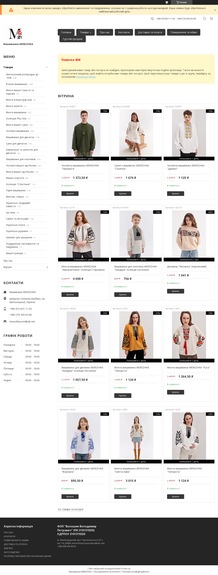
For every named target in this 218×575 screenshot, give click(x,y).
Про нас (105, 32)
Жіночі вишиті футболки (20, 171)
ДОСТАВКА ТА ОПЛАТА (15, 544)
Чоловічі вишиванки (17, 131)
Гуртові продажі (72, 39)
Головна (66, 32)
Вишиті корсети (15, 178)
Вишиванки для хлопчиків (21, 159)
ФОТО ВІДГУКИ (12, 552)
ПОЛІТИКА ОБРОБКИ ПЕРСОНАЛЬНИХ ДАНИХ (27, 556)
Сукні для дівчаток (16, 143)
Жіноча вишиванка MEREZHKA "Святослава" (131, 470)
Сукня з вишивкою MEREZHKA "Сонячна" (131, 167)
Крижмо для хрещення (19, 237)
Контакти (124, 32)
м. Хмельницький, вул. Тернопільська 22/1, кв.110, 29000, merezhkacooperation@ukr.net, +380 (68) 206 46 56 (81, 543)
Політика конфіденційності (135, 571)
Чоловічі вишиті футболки (21, 165)
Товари (84, 32)
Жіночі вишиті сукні (17, 124)
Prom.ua (126, 568)
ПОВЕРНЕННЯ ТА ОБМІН (16, 540)
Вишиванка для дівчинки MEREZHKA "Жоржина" (82, 470)
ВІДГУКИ (8, 548)
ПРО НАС (8, 532)
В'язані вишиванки (17, 84)
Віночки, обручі (15, 196)
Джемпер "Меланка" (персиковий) (186, 266)
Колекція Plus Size (16, 118)
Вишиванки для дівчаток (20, 137)
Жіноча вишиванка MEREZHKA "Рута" (188, 367)
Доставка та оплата (150, 32)
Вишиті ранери (14, 253)
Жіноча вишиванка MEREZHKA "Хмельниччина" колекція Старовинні (83, 268)
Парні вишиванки (16, 190)
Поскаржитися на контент (107, 571)
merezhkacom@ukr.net (22, 321)
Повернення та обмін (183, 32)
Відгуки (7, 267)
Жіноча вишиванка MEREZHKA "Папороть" (131, 369)
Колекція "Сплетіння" (18, 184)
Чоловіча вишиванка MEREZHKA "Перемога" (80, 167)
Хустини (10, 212)
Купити (70, 193)
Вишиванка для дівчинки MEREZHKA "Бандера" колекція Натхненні (82, 369)
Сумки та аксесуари (17, 218)
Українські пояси (15, 225)
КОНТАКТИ (9, 536)
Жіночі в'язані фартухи (19, 99)
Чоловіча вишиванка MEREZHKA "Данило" (185, 167)
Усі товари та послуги (70, 509)
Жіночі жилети (14, 106)
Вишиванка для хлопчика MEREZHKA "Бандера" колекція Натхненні (135, 268)
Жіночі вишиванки (16, 112)
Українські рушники (17, 231)
